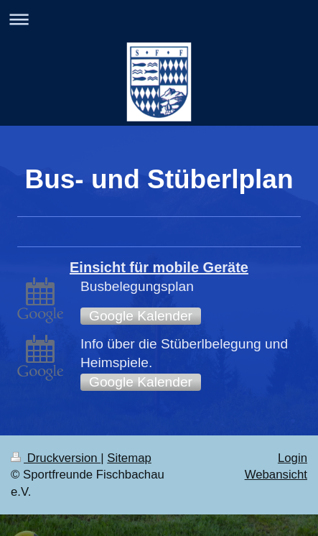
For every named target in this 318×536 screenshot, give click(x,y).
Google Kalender (140, 315)
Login (292, 458)
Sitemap (129, 458)
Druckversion (55, 458)
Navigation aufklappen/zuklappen (159, 19)
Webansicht (276, 474)
